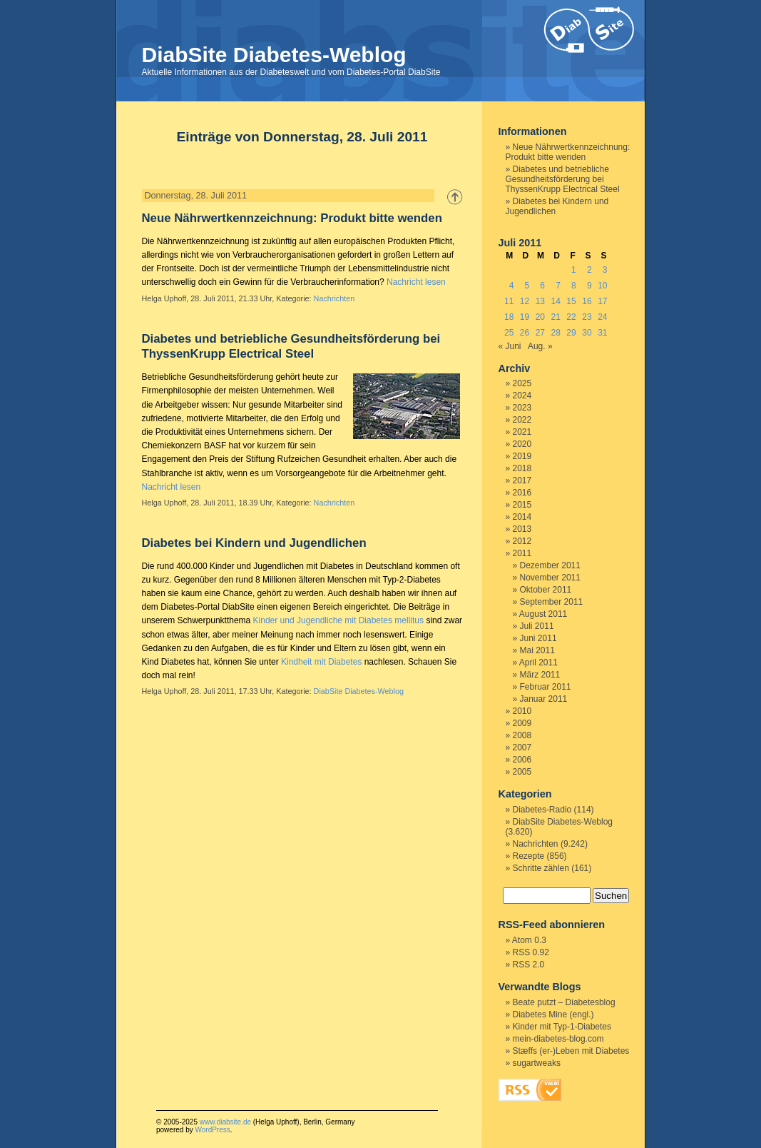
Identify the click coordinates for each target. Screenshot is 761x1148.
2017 (522, 480)
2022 (522, 420)
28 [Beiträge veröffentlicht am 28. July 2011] (556, 333)
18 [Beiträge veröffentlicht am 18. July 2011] (509, 317)
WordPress (212, 1130)
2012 (522, 541)
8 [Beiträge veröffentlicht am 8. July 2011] (573, 286)
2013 (522, 529)
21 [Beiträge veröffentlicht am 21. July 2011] (556, 317)
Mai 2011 (537, 650)
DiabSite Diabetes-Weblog (274, 54)
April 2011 (538, 663)
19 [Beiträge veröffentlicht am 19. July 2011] (524, 317)
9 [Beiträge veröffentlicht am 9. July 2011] (589, 286)
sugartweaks (537, 1063)
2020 (522, 444)
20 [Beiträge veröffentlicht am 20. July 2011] (540, 317)
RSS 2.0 (529, 965)
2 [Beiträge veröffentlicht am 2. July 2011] (589, 270)
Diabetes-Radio (542, 810)
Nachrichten (334, 298)
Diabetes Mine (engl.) (553, 1014)
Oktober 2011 (546, 590)
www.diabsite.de (225, 1122)
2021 (522, 432)
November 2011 (550, 578)
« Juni (510, 346)
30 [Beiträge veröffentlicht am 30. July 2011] (586, 333)
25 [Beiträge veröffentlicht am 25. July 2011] (509, 333)
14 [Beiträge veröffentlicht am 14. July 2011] (556, 301)
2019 (522, 456)
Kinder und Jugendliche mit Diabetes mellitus (338, 620)
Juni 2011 (538, 638)
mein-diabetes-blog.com (558, 1039)
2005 (522, 772)
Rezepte (529, 856)
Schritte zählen (541, 868)
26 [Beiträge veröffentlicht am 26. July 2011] (524, 333)
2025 (522, 383)
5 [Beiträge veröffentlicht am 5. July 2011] (527, 286)
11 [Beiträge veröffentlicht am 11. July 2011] (509, 301)
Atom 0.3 (529, 940)
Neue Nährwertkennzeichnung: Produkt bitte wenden (292, 218)
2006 (522, 760)
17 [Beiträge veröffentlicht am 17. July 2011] (602, 301)
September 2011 (551, 602)
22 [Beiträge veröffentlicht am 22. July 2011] (571, 317)
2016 (522, 493)
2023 (522, 408)
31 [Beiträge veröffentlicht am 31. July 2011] (602, 333)
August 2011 (543, 614)
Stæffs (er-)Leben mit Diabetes (571, 1051)
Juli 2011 (537, 626)
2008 (522, 735)
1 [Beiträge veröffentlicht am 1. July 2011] (573, 270)
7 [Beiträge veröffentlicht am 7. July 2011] (558, 286)
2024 (522, 396)
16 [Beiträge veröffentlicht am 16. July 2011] (586, 301)
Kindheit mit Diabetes (321, 662)
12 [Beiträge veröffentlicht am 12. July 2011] (524, 301)
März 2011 (540, 675)
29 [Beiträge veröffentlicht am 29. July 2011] (571, 333)
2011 (522, 553)
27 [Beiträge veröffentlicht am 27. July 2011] (540, 333)
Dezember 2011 (550, 565)
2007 (522, 747)
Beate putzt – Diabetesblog (564, 1002)
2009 (522, 723)
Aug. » (540, 346)
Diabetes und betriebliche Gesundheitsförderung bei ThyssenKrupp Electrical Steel (563, 179)
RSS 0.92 (531, 952)
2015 (522, 505)
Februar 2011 (545, 687)
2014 (522, 517)
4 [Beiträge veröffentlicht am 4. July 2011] (511, 286)
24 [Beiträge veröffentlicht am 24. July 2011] (602, 317)
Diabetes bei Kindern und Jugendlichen (254, 543)
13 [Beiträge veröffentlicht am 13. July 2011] (540, 301)
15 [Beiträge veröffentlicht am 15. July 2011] (571, 301)
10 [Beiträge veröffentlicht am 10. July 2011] (602, 286)
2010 (522, 711)
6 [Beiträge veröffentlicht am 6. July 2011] (542, 286)
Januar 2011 (544, 699)
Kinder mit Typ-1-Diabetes (562, 1027)
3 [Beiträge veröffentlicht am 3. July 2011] (605, 270)
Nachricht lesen (416, 282)
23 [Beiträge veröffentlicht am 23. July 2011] (586, 317)
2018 (522, 468)
